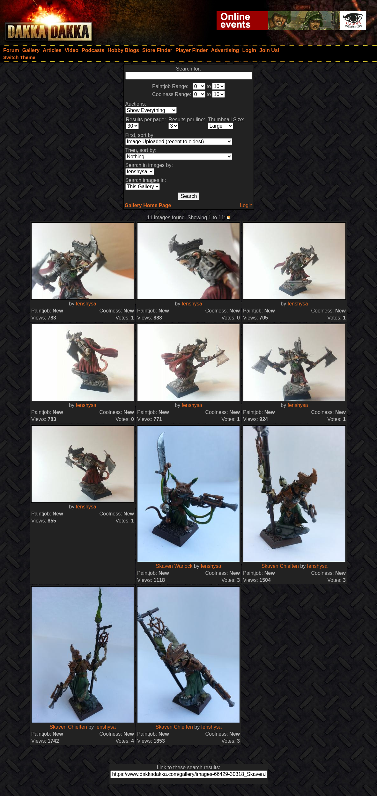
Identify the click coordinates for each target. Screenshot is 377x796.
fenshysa (86, 303)
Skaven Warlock (174, 566)
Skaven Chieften (280, 566)
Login (246, 205)
